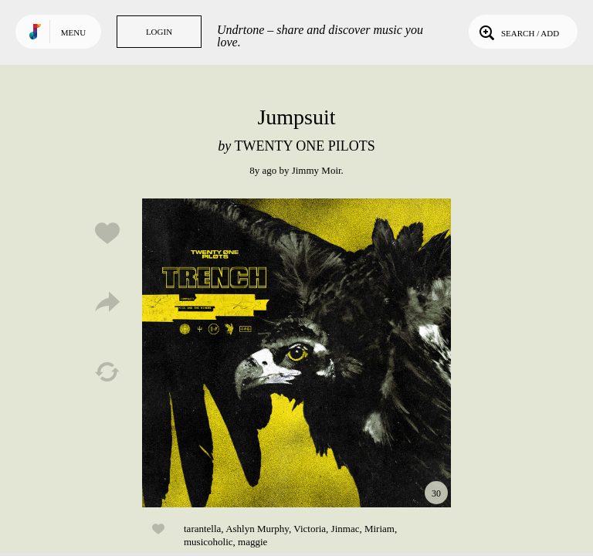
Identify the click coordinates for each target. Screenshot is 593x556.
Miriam (379, 528)
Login (159, 31)
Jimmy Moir (316, 170)
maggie (252, 542)
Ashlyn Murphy (257, 528)
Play (296, 353)
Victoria (309, 528)
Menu (73, 32)
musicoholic (208, 542)
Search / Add (517, 31)
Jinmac (345, 528)
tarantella (202, 528)
